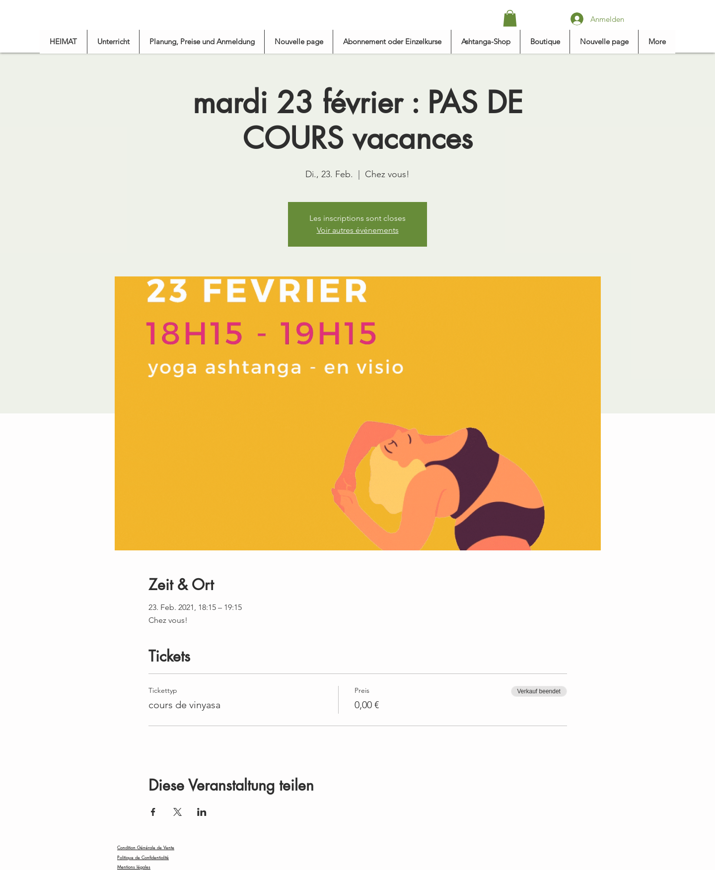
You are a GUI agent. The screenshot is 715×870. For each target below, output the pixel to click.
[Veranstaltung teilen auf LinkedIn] (202, 812)
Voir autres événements (358, 230)
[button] (510, 18)
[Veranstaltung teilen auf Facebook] (153, 812)
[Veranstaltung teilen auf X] (177, 812)
